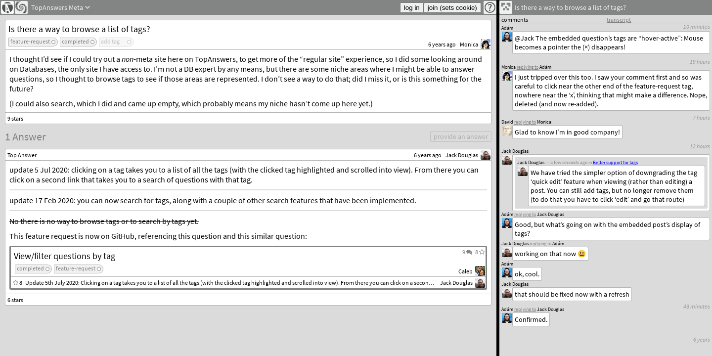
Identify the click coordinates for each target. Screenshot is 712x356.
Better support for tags (615, 162)
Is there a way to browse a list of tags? (79, 29)
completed (75, 41)
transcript (619, 19)
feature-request (30, 41)
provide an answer (461, 136)
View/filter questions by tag (64, 256)
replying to (525, 309)
